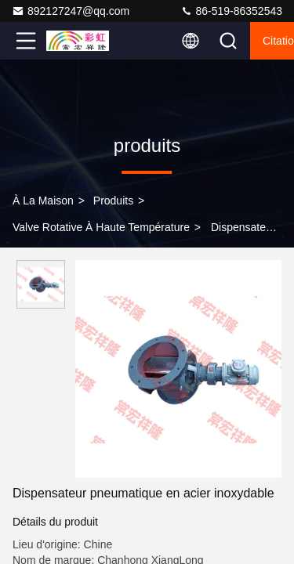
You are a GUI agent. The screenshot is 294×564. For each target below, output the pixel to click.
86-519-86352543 (231, 11)
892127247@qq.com (70, 11)
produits (113, 200)
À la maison (43, 200)
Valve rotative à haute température (101, 227)
